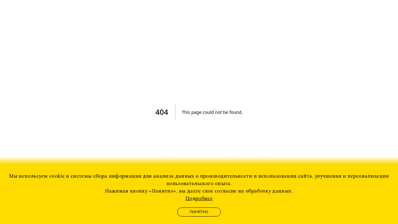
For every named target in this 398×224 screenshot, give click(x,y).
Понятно (199, 212)
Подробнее (199, 198)
